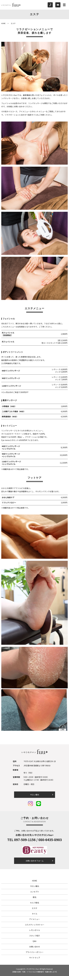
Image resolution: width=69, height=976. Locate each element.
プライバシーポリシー (35, 952)
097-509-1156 (25, 839)
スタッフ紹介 (34, 935)
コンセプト (34, 891)
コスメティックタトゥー (34, 924)
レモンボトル (34, 930)
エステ (34, 908)
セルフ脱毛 (34, 902)
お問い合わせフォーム (35, 860)
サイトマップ (34, 957)
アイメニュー (34, 919)
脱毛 (34, 897)
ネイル (34, 913)
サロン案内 (34, 794)
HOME (3, 23)
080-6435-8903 (50, 839)
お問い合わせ (34, 946)
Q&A (34, 941)
